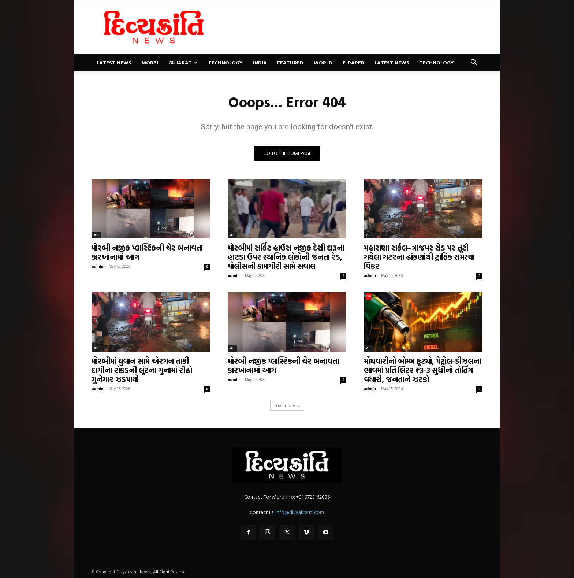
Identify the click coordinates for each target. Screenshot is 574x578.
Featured (290, 62)
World (323, 62)
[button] (473, 63)
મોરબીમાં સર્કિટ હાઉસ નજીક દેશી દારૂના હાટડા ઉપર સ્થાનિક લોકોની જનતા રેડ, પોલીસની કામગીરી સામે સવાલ (286, 257)
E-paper (353, 62)
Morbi (150, 62)
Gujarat (183, 62)
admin (98, 266)
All (96, 235)
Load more (287, 405)
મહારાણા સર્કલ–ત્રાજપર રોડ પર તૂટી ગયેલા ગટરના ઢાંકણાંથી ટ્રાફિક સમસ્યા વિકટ (419, 257)
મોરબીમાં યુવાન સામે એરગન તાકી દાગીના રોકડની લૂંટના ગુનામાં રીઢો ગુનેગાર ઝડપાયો (142, 370)
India (260, 62)
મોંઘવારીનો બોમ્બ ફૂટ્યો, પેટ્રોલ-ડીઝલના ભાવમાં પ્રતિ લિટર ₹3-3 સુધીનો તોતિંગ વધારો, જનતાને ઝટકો (422, 370)
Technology (225, 62)
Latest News (114, 62)
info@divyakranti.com (300, 512)
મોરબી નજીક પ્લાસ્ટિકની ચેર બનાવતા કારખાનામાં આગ (147, 252)
